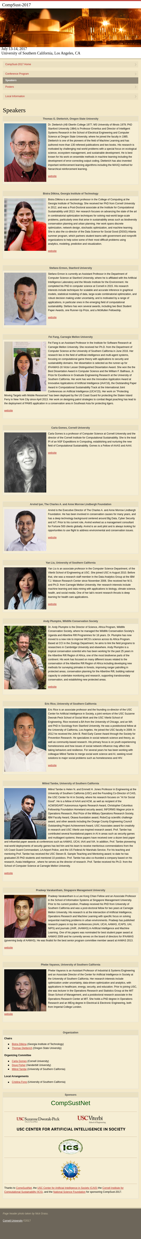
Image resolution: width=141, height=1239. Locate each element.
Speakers (10, 80)
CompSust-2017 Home (18, 64)
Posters (9, 86)
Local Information (15, 96)
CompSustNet (70, 1102)
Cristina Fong (19, 1081)
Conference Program (17, 73)
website (52, 176)
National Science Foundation (69, 1191)
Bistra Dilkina (19, 1044)
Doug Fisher (18, 1065)
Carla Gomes (19, 1061)
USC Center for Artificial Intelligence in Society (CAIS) (67, 1187)
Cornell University (13, 1220)
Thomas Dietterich (22, 1048)
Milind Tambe (19, 1069)
